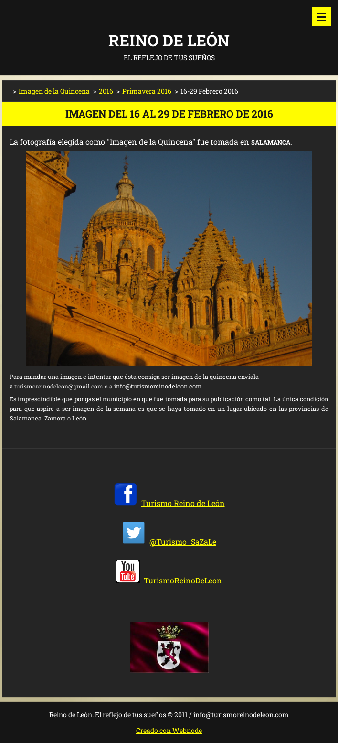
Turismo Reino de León (183, 503)
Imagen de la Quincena (54, 91)
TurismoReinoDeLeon (183, 580)
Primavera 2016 (146, 91)
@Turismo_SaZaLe (182, 542)
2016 (106, 91)
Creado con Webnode (169, 730)
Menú (321, 16)
